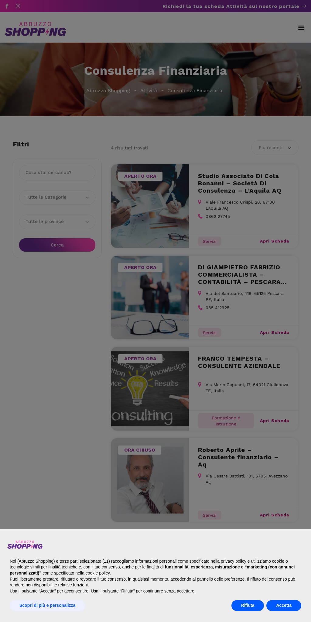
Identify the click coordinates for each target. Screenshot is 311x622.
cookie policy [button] (98, 573)
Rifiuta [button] (248, 605)
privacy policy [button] (233, 561)
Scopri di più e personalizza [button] (47, 605)
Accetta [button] (284, 605)
